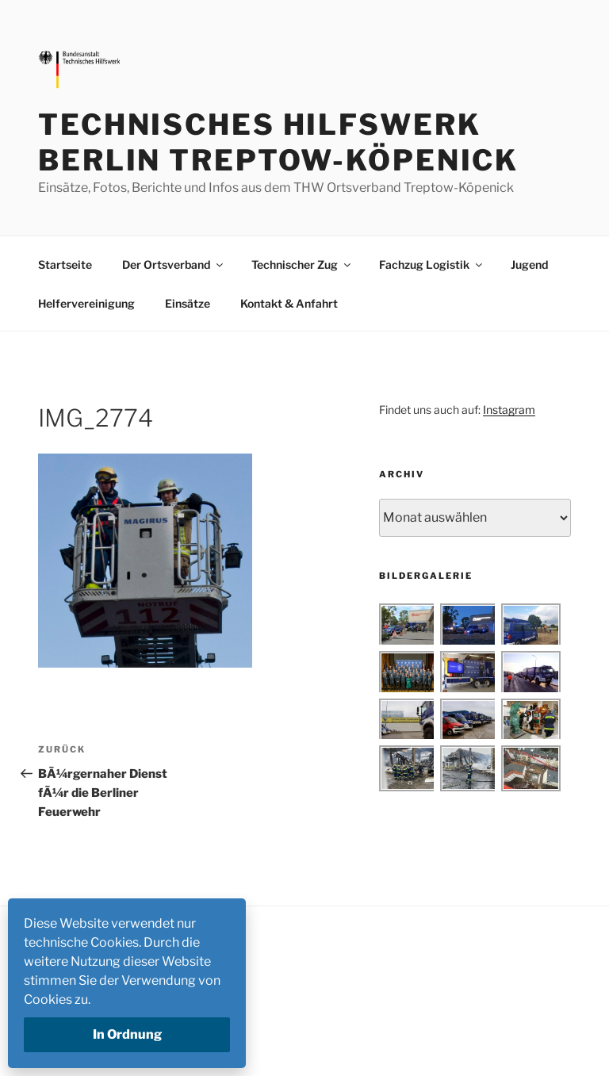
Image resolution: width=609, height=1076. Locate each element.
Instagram (509, 409)
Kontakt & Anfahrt (289, 303)
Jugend (529, 264)
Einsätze (187, 303)
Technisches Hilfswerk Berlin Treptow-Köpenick (278, 142)
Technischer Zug (302, 264)
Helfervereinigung (86, 303)
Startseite (65, 264)
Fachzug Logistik (432, 264)
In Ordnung (127, 1034)
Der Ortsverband (173, 264)
